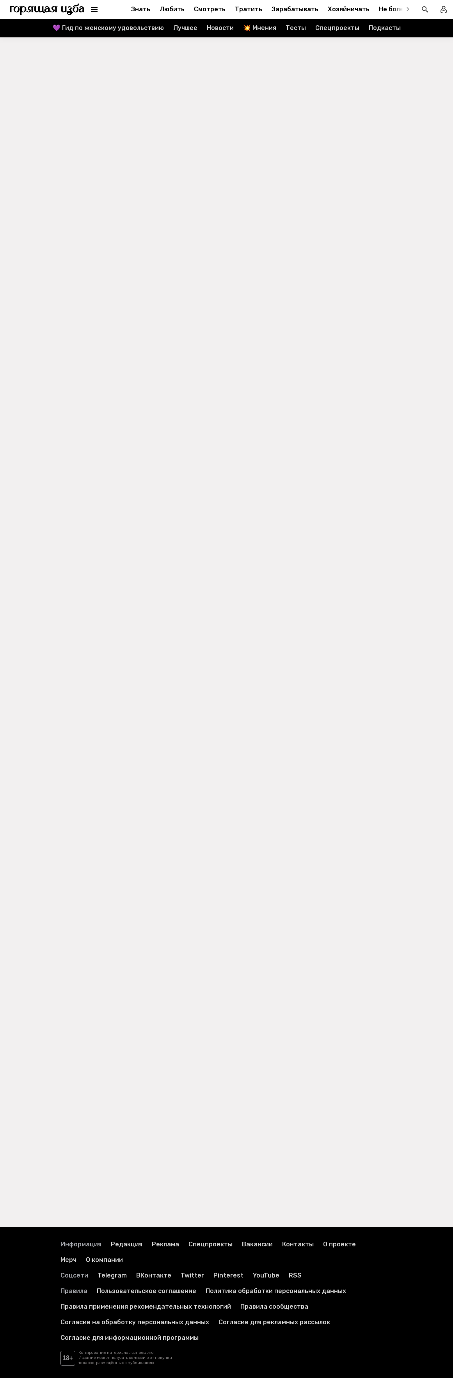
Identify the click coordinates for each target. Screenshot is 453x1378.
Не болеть (395, 9)
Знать (140, 9)
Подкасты (385, 28)
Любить (172, 9)
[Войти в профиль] (443, 9)
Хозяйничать (349, 9)
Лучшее (185, 28)
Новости (220, 28)
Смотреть (210, 9)
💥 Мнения (259, 28)
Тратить (248, 9)
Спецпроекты (337, 28)
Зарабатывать (295, 9)
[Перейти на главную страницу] (47, 9)
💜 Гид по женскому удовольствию (108, 28)
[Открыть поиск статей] (425, 9)
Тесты (296, 28)
